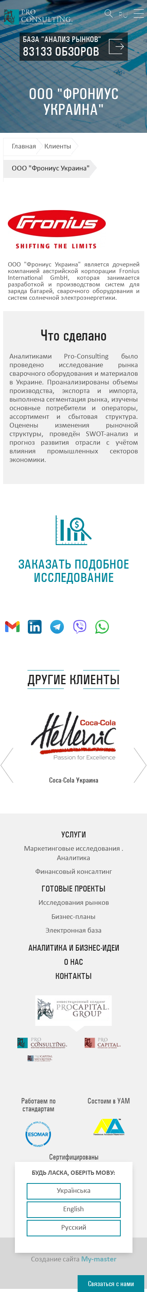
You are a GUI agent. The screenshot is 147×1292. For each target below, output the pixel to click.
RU (123, 14)
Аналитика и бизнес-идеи (73, 948)
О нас (73, 962)
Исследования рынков (73, 903)
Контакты (73, 976)
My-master (98, 1263)
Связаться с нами (111, 1283)
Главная (24, 146)
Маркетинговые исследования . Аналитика (73, 853)
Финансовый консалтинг (73, 872)
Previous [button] (6, 765)
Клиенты (57, 146)
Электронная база (73, 931)
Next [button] (140, 765)
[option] (73, 748)
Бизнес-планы (73, 917)
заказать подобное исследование (73, 570)
